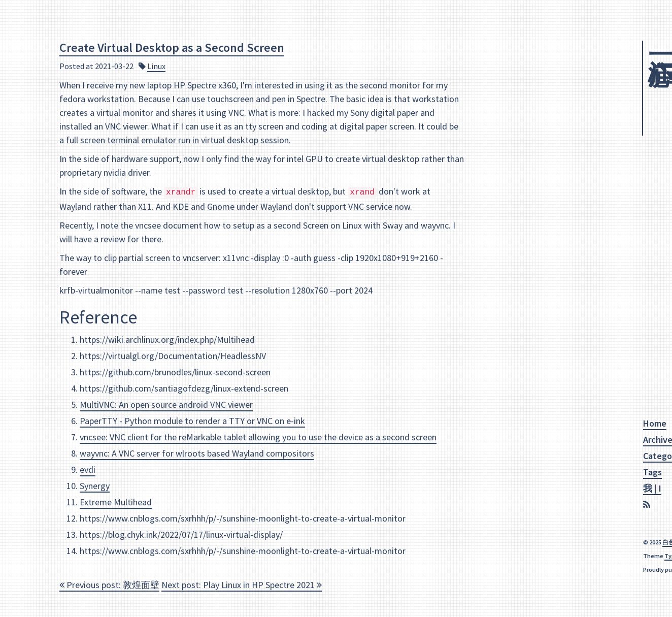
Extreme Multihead (116, 501)
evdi (87, 469)
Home (506, 423)
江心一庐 (512, 41)
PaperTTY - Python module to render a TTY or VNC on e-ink (192, 420)
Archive (509, 439)
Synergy (95, 485)
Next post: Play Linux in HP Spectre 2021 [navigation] (241, 584)
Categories (516, 456)
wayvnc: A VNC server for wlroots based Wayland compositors (197, 453)
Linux (156, 65)
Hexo (566, 569)
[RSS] (500, 505)
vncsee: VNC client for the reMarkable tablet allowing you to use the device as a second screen (258, 436)
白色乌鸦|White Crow (543, 542)
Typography (532, 556)
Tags (504, 472)
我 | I (504, 488)
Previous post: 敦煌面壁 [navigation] (109, 584)
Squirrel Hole (538, 85)
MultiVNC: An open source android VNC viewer (166, 404)
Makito (567, 556)
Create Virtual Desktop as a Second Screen (171, 47)
